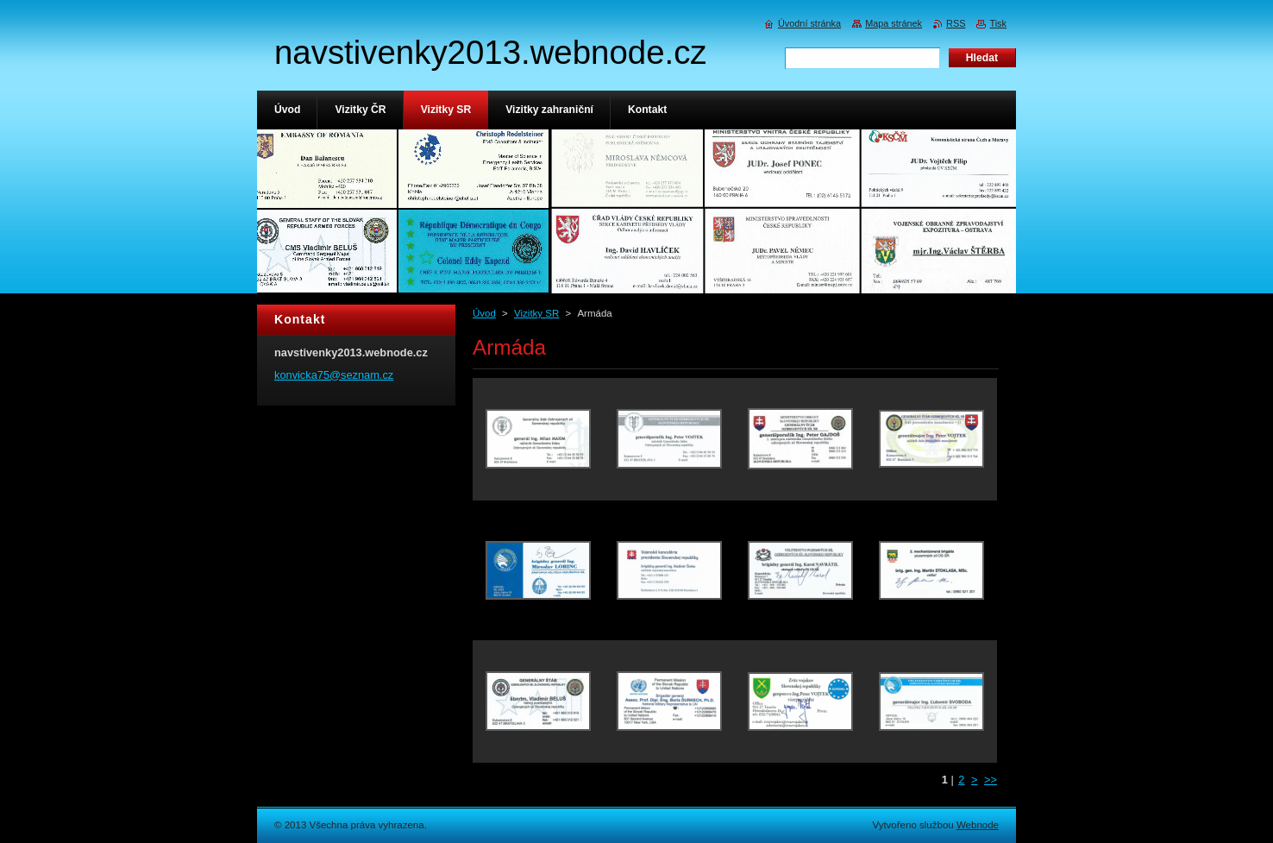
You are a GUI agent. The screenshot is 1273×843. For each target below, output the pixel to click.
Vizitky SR (536, 313)
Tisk (997, 23)
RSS (955, 23)
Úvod (484, 313)
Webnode (977, 825)
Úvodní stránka (809, 23)
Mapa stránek (893, 23)
